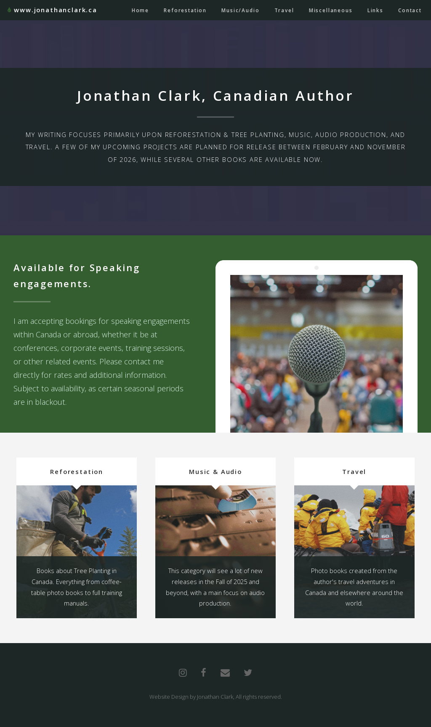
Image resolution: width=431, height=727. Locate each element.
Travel (284, 10)
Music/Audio (240, 10)
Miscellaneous (331, 10)
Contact (410, 10)
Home (140, 10)
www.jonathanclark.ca (55, 9)
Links (375, 10)
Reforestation (185, 10)
